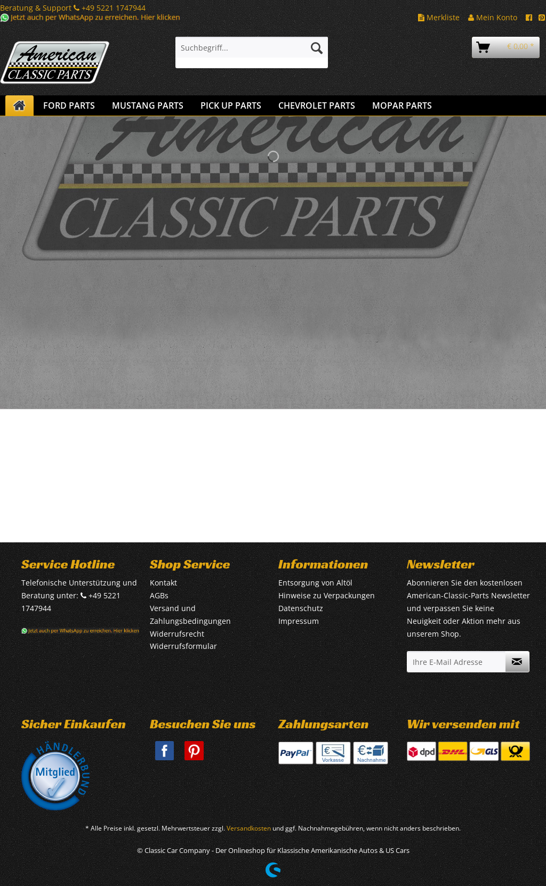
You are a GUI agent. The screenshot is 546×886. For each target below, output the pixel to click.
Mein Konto (492, 17)
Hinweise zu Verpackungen (326, 595)
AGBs (159, 595)
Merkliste (439, 17)
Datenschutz (300, 608)
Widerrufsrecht (177, 634)
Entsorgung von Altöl (315, 583)
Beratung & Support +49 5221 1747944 (73, 8)
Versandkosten (249, 828)
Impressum (298, 621)
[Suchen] (317, 47)
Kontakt (163, 583)
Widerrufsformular (183, 646)
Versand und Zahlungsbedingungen (190, 614)
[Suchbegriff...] (251, 47)
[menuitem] (251, 52)
